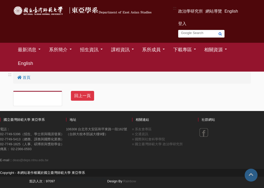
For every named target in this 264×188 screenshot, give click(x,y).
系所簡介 (58, 49)
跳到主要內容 (12, 3)
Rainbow (129, 181)
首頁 (23, 77)
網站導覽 (213, 11)
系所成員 (151, 49)
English (231, 11)
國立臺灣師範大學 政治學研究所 (159, 144)
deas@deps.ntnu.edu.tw (30, 160)
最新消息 (27, 49)
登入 (182, 23)
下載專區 (182, 49)
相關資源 (213, 49)
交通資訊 (141, 134)
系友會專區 (143, 129)
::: (174, 8)
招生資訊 (89, 49)
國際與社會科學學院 (150, 139)
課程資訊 (120, 49)
